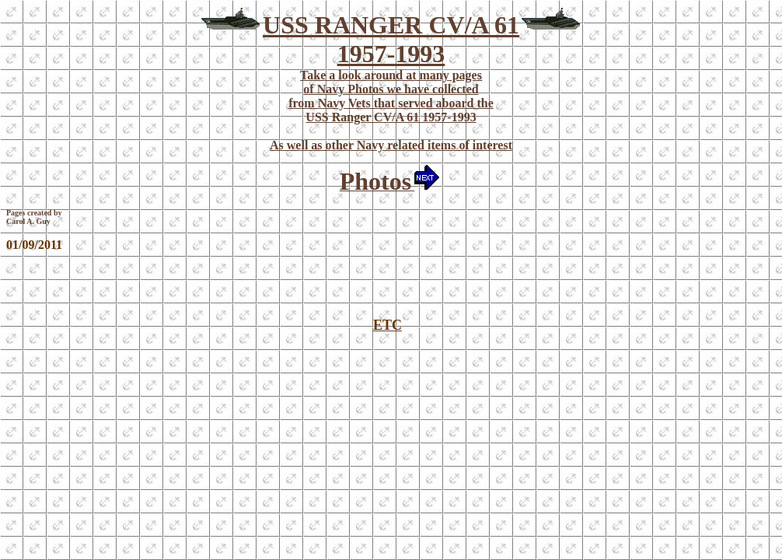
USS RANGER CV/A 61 (391, 25)
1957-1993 (391, 54)
